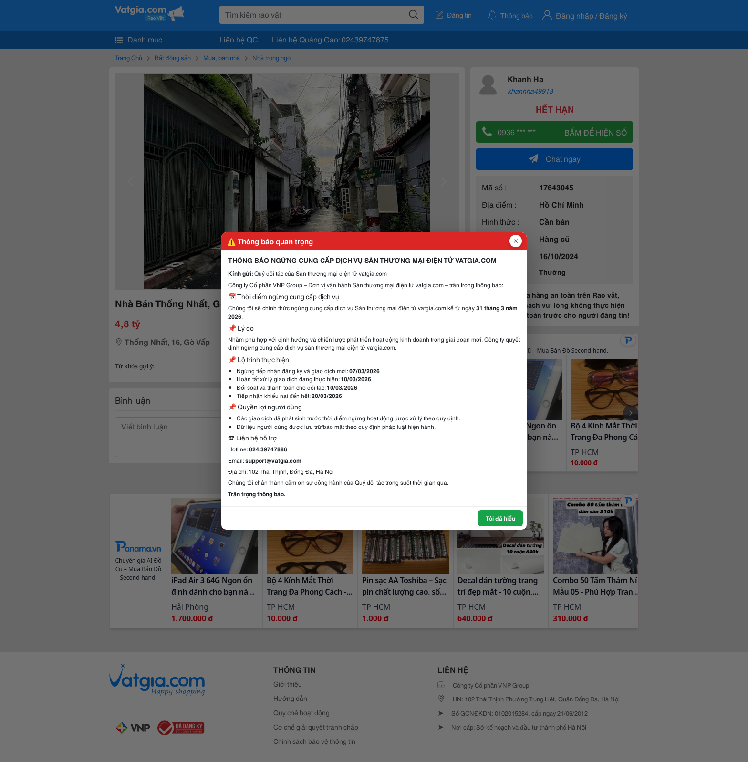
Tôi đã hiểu (500, 518)
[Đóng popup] (515, 241)
